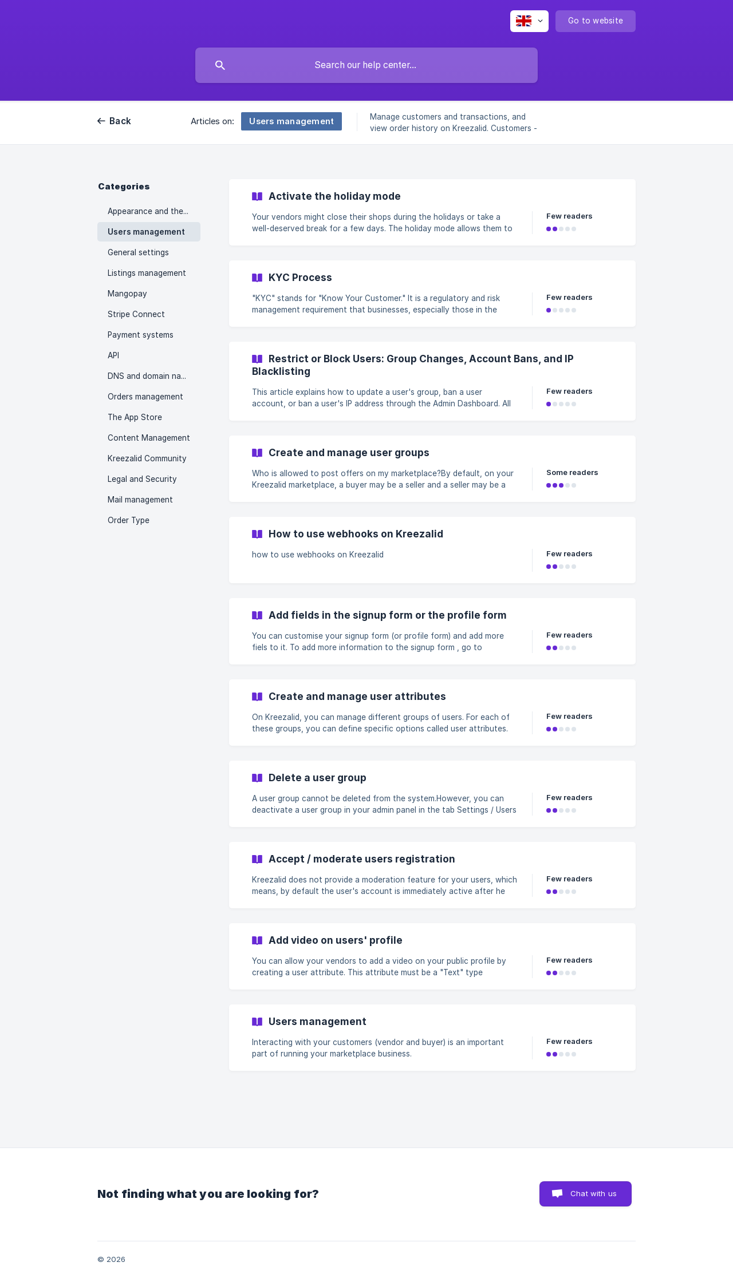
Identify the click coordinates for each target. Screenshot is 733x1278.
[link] (432, 212)
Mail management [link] (140, 499)
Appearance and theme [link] (151, 211)
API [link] (113, 355)
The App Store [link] (135, 417)
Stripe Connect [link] (136, 314)
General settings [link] (138, 252)
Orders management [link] (145, 396)
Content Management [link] (149, 437)
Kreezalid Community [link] (147, 458)
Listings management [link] (147, 273)
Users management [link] (146, 231)
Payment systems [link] (141, 334)
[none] (529, 21)
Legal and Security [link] (142, 479)
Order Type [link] (128, 520)
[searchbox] (366, 65)
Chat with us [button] (593, 1193)
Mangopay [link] (127, 293)
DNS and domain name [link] (150, 376)
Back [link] (120, 121)
